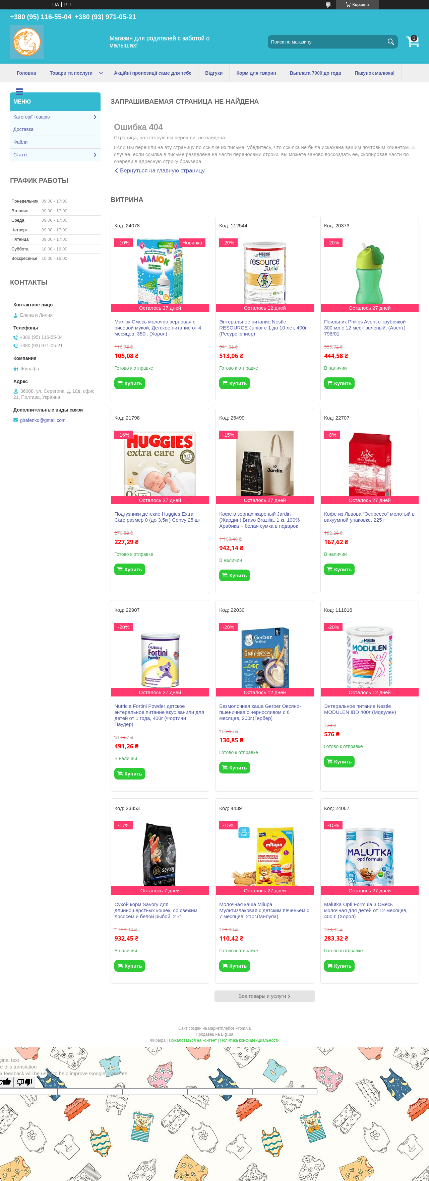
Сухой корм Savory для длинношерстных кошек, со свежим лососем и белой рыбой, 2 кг (155, 910)
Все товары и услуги (262, 996)
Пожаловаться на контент (193, 1040)
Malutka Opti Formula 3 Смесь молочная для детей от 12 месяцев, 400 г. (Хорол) (366, 910)
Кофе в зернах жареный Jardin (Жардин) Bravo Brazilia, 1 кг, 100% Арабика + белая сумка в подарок (259, 520)
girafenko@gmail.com (43, 420)
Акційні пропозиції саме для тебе (152, 73)
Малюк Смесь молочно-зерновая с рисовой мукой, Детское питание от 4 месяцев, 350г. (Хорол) (157, 328)
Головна (26, 73)
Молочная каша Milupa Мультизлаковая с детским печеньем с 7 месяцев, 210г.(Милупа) (264, 910)
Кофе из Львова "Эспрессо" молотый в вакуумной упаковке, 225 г (369, 517)
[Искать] (391, 42)
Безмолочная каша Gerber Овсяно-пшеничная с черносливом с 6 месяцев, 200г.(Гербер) (260, 712)
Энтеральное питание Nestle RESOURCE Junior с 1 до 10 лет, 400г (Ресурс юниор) (263, 328)
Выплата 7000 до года (315, 73)
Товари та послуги (71, 73)
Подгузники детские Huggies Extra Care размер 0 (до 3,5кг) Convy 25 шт (157, 517)
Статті (20, 154)
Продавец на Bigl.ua (214, 1034)
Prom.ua (243, 1028)
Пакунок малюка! (375, 73)
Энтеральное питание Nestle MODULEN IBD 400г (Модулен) (360, 709)
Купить (133, 383)
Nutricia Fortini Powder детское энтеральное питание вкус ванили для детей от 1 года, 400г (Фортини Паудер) (159, 715)
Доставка (23, 129)
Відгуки (214, 73)
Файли (20, 142)
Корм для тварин (256, 73)
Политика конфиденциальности (250, 1040)
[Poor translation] (24, 1082)
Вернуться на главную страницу (162, 170)
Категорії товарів (31, 117)
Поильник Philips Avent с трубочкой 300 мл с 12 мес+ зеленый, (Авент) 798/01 (365, 328)
